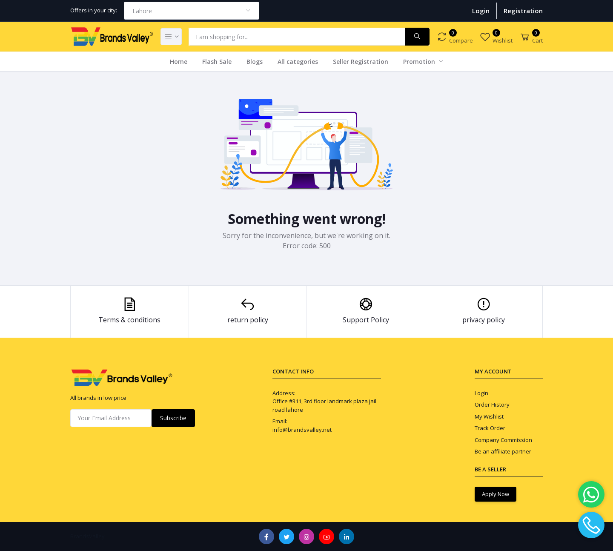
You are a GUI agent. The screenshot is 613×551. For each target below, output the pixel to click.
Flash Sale (217, 61)
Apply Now (495, 494)
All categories (298, 61)
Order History (492, 404)
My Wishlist (489, 416)
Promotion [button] (420, 61)
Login (481, 10)
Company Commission (503, 440)
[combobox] (191, 11)
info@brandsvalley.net (302, 429)
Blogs (254, 61)
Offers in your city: (93, 10)
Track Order (490, 428)
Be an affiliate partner (503, 451)
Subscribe (173, 418)
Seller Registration (360, 61)
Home (178, 61)
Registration (523, 10)
